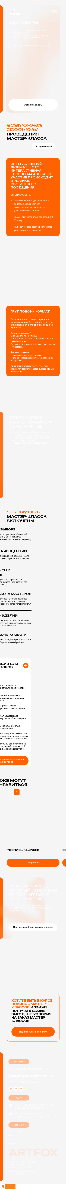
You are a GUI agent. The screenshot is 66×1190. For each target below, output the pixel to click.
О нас (11, 1135)
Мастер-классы (16, 1131)
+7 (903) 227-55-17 (28, 1069)
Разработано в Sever (16, 1174)
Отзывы (12, 1143)
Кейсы (11, 1139)
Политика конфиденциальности (22, 1171)
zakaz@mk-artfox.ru (30, 1076)
